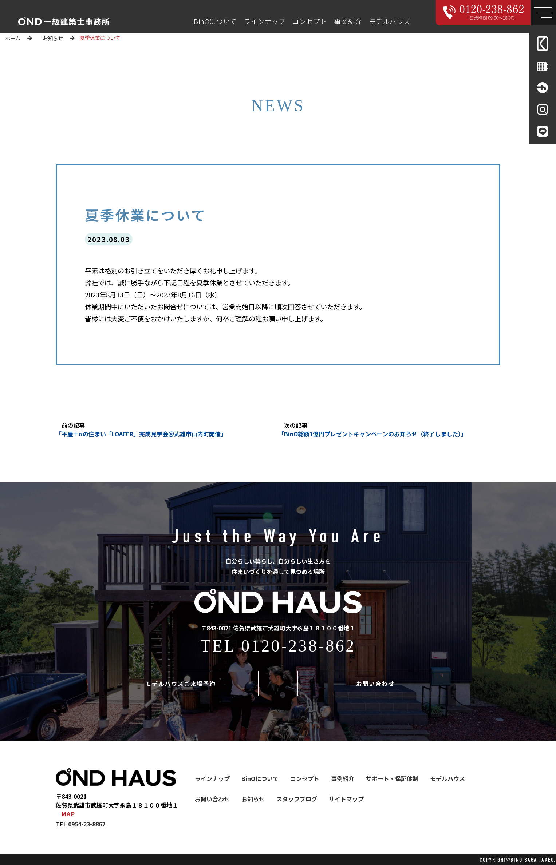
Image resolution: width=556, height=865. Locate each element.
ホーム (12, 38)
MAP (68, 813)
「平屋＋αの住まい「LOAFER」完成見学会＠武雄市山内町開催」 (141, 433)
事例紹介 (342, 778)
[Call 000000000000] (483, 12)
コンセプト (309, 21)
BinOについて (215, 21)
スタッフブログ (296, 798)
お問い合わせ (375, 683)
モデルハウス (389, 21)
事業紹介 (348, 21)
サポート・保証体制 (392, 778)
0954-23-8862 (86, 824)
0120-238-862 (298, 646)
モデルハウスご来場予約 (180, 683)
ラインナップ (264, 21)
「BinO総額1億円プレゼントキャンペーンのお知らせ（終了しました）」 (372, 433)
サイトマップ (346, 798)
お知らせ (53, 38)
